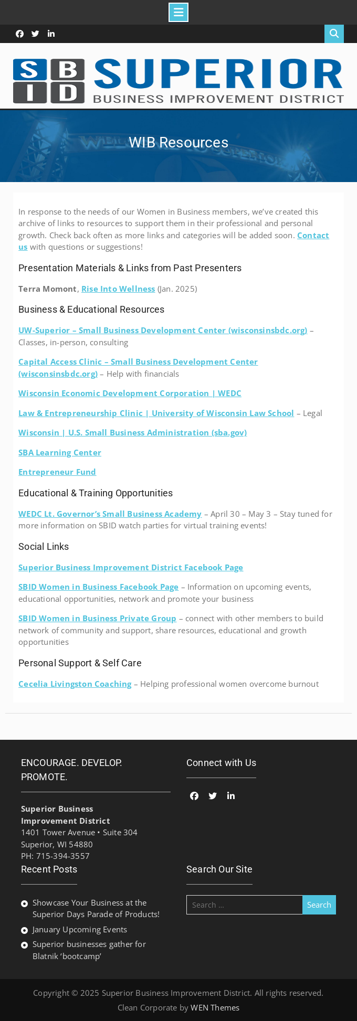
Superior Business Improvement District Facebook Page (130, 567)
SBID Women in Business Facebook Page (98, 586)
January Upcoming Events (80, 929)
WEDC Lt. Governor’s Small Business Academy (110, 513)
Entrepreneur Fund (57, 471)
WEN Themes (215, 1007)
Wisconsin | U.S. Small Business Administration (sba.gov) (132, 432)
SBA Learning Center (59, 452)
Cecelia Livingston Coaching (74, 683)
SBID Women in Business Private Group (97, 618)
